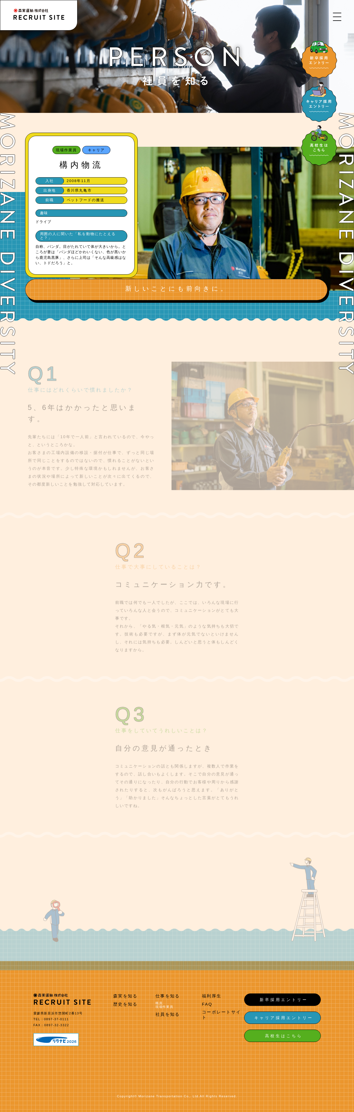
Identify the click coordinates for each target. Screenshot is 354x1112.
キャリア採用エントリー (283, 1017)
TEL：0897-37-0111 (51, 1019)
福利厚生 (211, 995)
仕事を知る (167, 995)
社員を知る (167, 1014)
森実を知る (125, 995)
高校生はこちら (283, 1036)
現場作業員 (164, 1006)
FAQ (207, 1004)
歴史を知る (125, 1004)
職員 (158, 1003)
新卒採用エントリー (284, 999)
